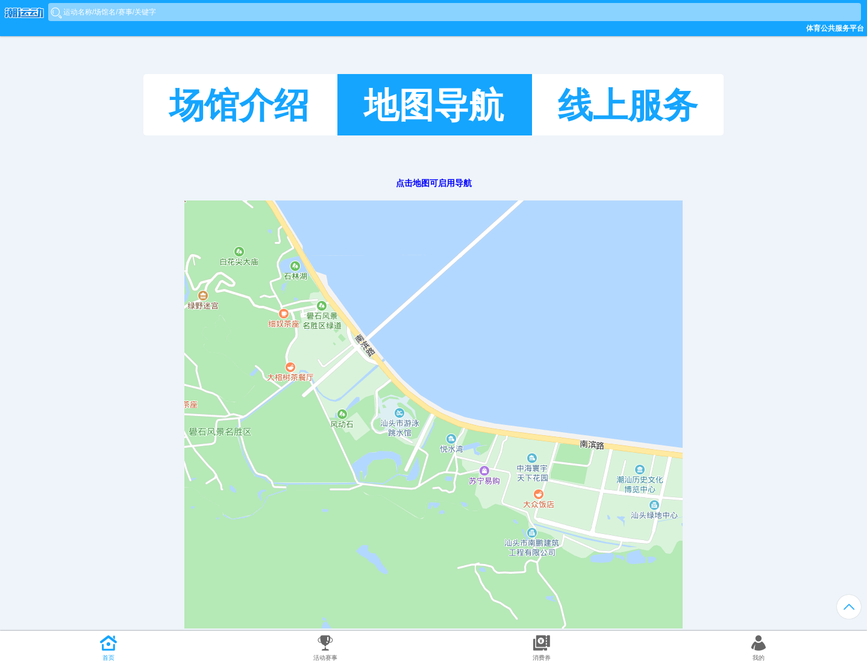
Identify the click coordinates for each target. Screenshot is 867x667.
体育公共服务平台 (835, 28)
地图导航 (434, 105)
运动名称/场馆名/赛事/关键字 (109, 12)
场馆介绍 (239, 105)
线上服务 (628, 105)
